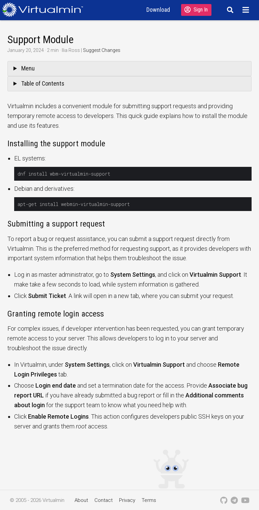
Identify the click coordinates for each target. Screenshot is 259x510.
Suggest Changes (101, 50)
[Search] (229, 10)
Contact (103, 500)
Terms (149, 500)
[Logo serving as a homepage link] (45, 9)
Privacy (127, 500)
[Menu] (247, 10)
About (81, 500)
